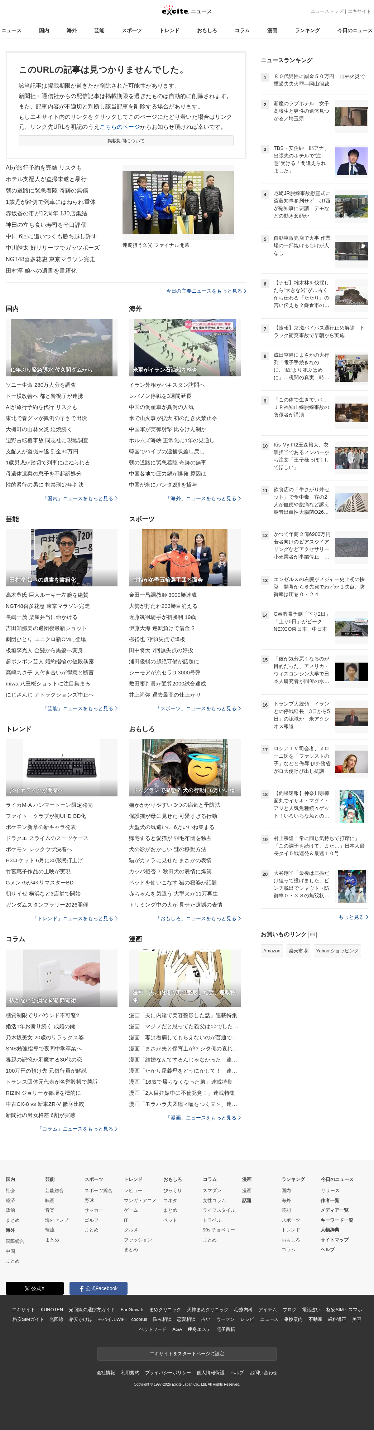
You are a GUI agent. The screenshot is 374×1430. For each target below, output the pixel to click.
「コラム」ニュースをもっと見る (77, 1129)
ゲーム (131, 1210)
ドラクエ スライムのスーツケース (47, 838)
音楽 (49, 1210)
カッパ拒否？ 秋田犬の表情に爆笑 (170, 871)
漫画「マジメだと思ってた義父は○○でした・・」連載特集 (185, 1026)
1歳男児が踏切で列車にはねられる (48, 462)
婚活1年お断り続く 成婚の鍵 (40, 1026)
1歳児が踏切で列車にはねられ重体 (51, 202)
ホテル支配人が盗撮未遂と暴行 (46, 179)
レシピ (247, 1319)
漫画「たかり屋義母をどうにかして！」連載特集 (185, 1071)
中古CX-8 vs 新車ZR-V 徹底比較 (45, 1104)
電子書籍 (226, 1329)
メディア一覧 (335, 1210)
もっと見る (353, 917)
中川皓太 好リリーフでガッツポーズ (53, 248)
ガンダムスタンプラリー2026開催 (47, 905)
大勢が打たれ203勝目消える (163, 606)
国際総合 (15, 1241)
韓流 (49, 1230)
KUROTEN (51, 1309)
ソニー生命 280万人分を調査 (41, 385)
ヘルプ (328, 1249)
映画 (49, 1200)
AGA (177, 1329)
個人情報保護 (210, 1372)
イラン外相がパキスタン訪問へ (167, 385)
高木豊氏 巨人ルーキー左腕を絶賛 (47, 595)
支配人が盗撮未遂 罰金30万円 (42, 451)
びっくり (172, 1190)
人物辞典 (330, 1230)
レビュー (133, 1190)
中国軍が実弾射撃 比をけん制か (167, 429)
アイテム (267, 1309)
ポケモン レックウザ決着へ (39, 849)
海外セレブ (56, 1220)
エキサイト (359, 11)
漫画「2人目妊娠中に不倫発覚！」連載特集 (182, 1093)
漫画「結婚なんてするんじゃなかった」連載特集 (185, 1059)
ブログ (290, 1309)
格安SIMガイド (28, 1319)
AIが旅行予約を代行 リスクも (41, 407)
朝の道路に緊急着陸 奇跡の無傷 (47, 190)
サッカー (94, 1210)
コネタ (170, 1200)
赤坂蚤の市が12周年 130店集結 (46, 213)
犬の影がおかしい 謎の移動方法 (167, 849)
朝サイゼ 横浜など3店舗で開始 (43, 893)
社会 (10, 1190)
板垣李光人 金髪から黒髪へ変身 (44, 650)
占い (206, 1319)
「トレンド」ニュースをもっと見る (75, 918)
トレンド (169, 30)
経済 (10, 1200)
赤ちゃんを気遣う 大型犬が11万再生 (173, 893)
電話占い (311, 1309)
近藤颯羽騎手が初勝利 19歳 (162, 617)
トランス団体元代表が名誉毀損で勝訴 (52, 1082)
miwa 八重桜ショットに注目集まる (48, 683)
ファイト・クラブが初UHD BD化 (46, 816)
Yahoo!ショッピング (337, 950)
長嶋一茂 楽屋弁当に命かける (42, 617)
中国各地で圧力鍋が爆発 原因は (167, 473)
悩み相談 (162, 1319)
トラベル (212, 1220)
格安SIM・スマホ (344, 1309)
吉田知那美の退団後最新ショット (46, 628)
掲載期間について (126, 140)
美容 (356, 1319)
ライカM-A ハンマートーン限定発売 (49, 805)
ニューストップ (327, 11)
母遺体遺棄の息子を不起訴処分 (44, 473)
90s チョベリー (219, 1230)
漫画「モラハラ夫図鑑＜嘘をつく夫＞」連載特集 (185, 1104)
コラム (242, 30)
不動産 (315, 1319)
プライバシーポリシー (168, 1372)
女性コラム (214, 1200)
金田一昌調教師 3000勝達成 (163, 595)
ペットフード (153, 1329)
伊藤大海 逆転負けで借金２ (162, 628)
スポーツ (132, 30)
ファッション (138, 1240)
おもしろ (207, 30)
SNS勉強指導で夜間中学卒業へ (44, 1048)
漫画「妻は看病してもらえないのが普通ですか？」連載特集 (185, 1037)
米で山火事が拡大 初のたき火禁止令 (173, 418)
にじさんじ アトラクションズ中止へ (50, 695)
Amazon (271, 950)
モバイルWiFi (111, 1319)
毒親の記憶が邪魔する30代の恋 (44, 1059)
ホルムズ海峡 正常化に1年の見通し (172, 440)
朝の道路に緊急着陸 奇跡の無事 (167, 462)
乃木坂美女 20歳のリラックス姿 (45, 1037)
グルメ (131, 1230)
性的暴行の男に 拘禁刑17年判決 (45, 485)
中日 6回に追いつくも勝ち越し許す (51, 236)
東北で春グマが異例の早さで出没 (46, 418)
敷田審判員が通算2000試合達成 (167, 683)
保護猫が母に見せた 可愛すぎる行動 (173, 816)
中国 (10, 1251)
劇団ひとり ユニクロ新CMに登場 (46, 639)
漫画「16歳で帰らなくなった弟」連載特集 (180, 1082)
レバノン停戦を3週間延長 (160, 396)
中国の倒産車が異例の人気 (161, 407)
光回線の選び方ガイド (92, 1309)
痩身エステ (199, 1329)
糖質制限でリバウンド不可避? (42, 1015)
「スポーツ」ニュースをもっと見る (198, 708)
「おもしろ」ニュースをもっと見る (198, 918)
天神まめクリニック (208, 1309)
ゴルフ (92, 1220)
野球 (89, 1200)
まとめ (13, 1220)
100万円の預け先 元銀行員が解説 (46, 1071)
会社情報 (106, 1372)
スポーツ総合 (98, 1190)
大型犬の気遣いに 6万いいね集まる (172, 827)
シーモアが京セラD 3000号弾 (165, 672)
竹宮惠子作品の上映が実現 (38, 871)
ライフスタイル (219, 1210)
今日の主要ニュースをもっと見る (206, 291)
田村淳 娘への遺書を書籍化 (41, 271)
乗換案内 (293, 1319)
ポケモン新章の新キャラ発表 (41, 827)
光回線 (56, 1319)
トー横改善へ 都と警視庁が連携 (44, 396)
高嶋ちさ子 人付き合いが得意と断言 (50, 672)
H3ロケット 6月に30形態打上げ (44, 860)
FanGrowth (132, 1309)
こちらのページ (120, 127)
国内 (44, 30)
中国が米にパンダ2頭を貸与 (163, 485)
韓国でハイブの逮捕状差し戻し (167, 451)
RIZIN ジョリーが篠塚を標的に (43, 1093)
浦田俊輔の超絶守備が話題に (164, 661)
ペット (170, 1220)
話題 (246, 1200)
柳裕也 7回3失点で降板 (157, 639)
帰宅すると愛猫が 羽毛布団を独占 (170, 838)
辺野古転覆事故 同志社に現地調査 (47, 440)
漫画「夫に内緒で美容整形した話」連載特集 (183, 1015)
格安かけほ (80, 1319)
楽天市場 (298, 950)
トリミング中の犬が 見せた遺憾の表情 (175, 905)
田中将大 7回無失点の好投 (161, 650)
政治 (10, 1210)
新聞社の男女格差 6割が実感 (40, 1115)
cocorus (139, 1319)
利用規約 (130, 1372)
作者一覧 (330, 1200)
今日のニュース (355, 30)
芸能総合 (54, 1190)
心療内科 (243, 1309)
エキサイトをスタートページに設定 (187, 1353)
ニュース (11, 30)
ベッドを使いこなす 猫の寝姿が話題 (173, 882)
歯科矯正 (337, 1319)
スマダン (212, 1190)
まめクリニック (165, 1309)
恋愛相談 (186, 1319)
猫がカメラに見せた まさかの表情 (170, 860)
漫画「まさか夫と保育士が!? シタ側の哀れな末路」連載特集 (185, 1048)
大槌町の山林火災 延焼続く (39, 429)
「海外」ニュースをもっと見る (203, 498)
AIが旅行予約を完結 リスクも (44, 168)
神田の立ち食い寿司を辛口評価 (46, 225)
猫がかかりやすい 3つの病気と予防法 (174, 805)
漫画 (272, 30)
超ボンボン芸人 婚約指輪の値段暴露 (50, 661)
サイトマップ (335, 1240)
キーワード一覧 (337, 1220)
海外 (72, 30)
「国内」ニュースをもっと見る (80, 498)
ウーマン (225, 1319)
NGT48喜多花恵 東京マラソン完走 (50, 259)
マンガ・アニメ (140, 1200)
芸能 (99, 30)
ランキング (307, 30)
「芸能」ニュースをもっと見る (80, 708)
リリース (330, 1190)
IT (126, 1220)
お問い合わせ (263, 1372)
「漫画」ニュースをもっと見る (203, 1118)
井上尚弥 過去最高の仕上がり (165, 695)
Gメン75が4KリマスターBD (39, 882)
